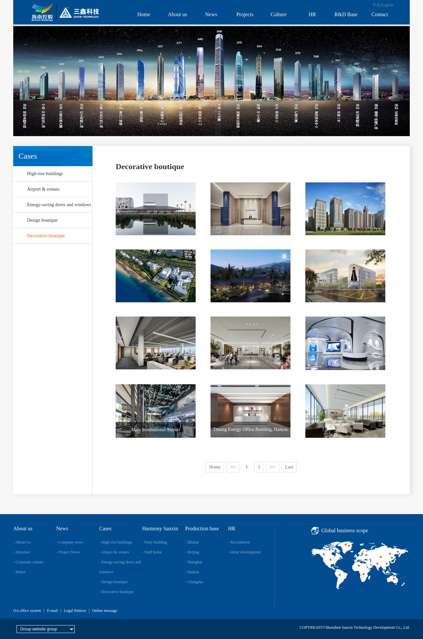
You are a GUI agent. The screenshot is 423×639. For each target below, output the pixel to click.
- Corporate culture (28, 562)
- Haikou (192, 572)
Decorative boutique (46, 235)
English (387, 5)
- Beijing (192, 552)
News (211, 14)
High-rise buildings (45, 173)
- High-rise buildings (115, 542)
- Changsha (194, 582)
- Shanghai (193, 562)
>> (272, 467)
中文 (376, 5)
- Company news (69, 542)
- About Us (22, 542)
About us (177, 14)
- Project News (68, 552)
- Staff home (152, 552)
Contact (379, 14)
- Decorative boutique (116, 591)
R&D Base (346, 14)
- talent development (244, 552)
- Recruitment (239, 542)
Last (289, 467)
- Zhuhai (192, 542)
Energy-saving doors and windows (59, 204)
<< (233, 467)
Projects (244, 14)
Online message (104, 610)
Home (143, 14)
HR (312, 14)
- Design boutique (113, 582)
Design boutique (42, 220)
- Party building (154, 542)
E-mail (52, 610)
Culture (279, 14)
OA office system (27, 610)
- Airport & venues (114, 552)
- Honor (19, 572)
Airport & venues (43, 189)
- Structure (21, 552)
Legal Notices (75, 610)
